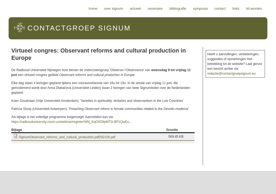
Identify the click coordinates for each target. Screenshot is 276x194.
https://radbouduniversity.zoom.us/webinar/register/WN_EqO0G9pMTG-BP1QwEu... (71, 122)
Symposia (200, 8)
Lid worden (254, 8)
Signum (79, 28)
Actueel (135, 8)
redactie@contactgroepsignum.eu (231, 73)
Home (93, 8)
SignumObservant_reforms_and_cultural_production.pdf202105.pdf (67, 137)
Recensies (155, 8)
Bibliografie (177, 8)
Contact (220, 8)
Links (235, 8)
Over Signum (113, 8)
